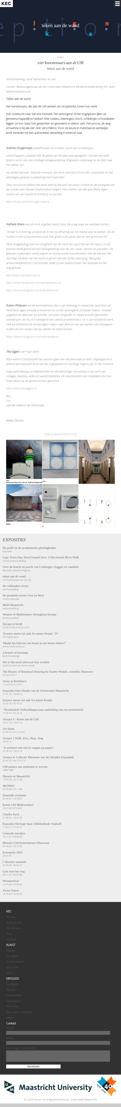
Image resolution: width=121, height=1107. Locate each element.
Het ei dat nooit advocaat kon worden (26, 662)
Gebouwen (13, 1001)
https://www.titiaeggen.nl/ (21, 388)
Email (9, 1038)
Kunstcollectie (15, 962)
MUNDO (8, 785)
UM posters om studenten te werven (25, 766)
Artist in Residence (14, 681)
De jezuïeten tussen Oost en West (23, 595)
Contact (11, 939)
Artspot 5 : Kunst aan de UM (21, 719)
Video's (10, 1018)
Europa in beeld (12, 624)
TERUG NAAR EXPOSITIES (60, 434)
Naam (10, 1028)
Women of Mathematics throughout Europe (29, 614)
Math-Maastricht (13, 605)
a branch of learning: (15, 652)
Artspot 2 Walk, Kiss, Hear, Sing (23, 738)
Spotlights (12, 956)
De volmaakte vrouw (16, 586)
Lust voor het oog (14, 871)
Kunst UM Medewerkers (18, 805)
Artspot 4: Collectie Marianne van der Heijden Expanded (38, 757)
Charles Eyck (11, 814)
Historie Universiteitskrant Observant (26, 843)
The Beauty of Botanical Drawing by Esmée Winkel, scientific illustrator (48, 671)
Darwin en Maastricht (16, 776)
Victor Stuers (11, 890)
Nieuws (11, 917)
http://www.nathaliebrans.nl (23, 275)
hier (8, 401)
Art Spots (8, 728)
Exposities (12, 967)
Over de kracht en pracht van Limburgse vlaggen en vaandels (41, 567)
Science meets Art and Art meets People (27, 700)
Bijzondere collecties (19, 1012)
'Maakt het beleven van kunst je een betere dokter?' (34, 643)
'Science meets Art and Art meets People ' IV (30, 633)
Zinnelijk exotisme (14, 795)
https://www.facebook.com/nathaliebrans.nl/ (33, 283)
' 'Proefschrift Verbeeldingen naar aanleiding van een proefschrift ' (43, 709)
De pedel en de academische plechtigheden (29, 548)
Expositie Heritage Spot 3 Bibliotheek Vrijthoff (32, 824)
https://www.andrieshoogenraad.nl (27, 202)
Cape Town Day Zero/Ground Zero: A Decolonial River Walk (41, 557)
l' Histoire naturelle (14, 862)
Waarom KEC (14, 923)
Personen (12, 1006)
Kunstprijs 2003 (13, 852)
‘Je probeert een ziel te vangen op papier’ (28, 747)
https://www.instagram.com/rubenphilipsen (32, 337)
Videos (10, 973)
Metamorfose (11, 881)
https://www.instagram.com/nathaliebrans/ (32, 290)
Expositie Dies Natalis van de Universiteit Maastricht (36, 690)
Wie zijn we (13, 928)
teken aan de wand (14, 576)
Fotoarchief (13, 995)
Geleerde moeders (14, 833)
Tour (9, 934)
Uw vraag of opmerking (20, 1048)
